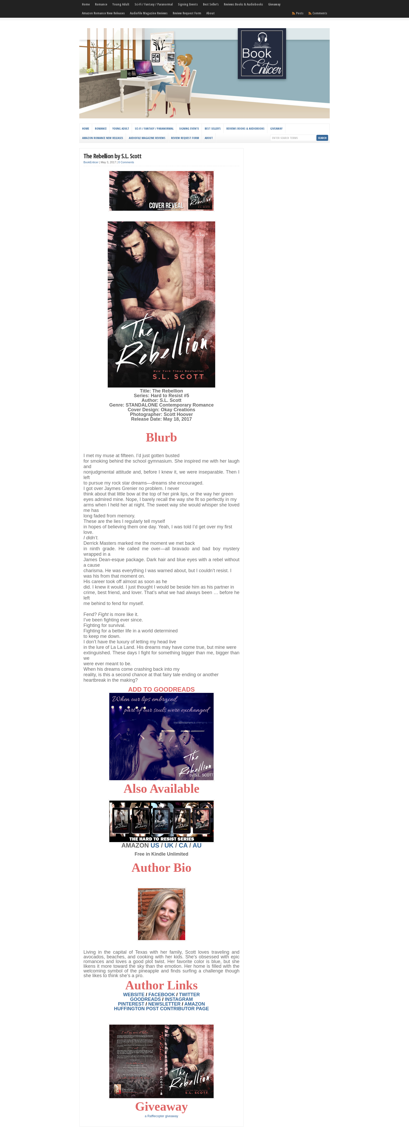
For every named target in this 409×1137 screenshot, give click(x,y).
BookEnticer (90, 162)
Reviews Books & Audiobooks (243, 4)
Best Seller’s (211, 4)
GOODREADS (145, 999)
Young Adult (120, 4)
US (155, 845)
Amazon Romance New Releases (103, 13)
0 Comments (126, 162)
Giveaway (274, 4)
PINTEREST (131, 1004)
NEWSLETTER (164, 1004)
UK (169, 845)
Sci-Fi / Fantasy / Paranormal (154, 4)
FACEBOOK (161, 994)
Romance (101, 4)
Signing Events (188, 4)
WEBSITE (134, 994)
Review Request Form (187, 13)
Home (86, 4)
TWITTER (189, 994)
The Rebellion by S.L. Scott (112, 156)
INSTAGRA (179, 999)
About (210, 13)
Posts (299, 13)
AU (197, 845)
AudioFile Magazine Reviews (148, 13)
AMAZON (194, 1004)
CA (183, 845)
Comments (319, 13)
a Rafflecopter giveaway (161, 1116)
